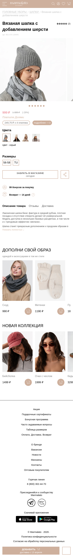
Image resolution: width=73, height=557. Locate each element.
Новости (36, 454)
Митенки (40, 305)
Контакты (36, 465)
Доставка (47, 206)
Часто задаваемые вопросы (36, 424)
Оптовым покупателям (36, 470)
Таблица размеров (36, 429)
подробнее (42, 122)
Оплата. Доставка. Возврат (36, 434)
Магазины (36, 459)
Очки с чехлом (43, 376)
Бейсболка (8, 376)
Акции (36, 409)
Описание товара (14, 206)
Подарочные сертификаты (36, 414)
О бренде (36, 444)
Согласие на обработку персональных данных (39, 541)
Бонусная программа (36, 419)
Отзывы (34, 206)
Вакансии (36, 449)
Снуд (5, 305)
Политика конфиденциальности (38, 536)
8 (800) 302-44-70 (36, 484)
